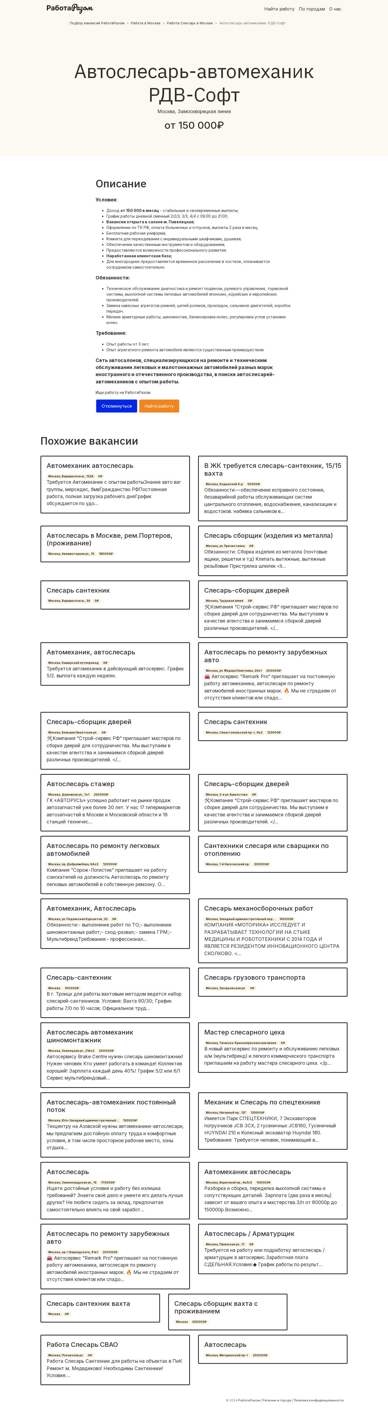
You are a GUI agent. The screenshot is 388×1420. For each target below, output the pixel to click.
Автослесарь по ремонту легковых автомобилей (103, 849)
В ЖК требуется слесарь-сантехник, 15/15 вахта (272, 469)
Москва (54, 988)
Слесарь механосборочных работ (258, 908)
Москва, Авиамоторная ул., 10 (71, 554)
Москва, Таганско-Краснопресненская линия (241, 1043)
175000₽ (108, 1182)
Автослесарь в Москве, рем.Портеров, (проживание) (109, 539)
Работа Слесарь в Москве (190, 23)
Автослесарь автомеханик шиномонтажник (90, 1036)
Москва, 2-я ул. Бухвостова (226, 794)
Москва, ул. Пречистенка (225, 546)
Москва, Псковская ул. (65, 1355)
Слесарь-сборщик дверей (246, 590)
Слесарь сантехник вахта (88, 1303)
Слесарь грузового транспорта (254, 977)
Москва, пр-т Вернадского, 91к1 (73, 1252)
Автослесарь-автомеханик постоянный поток (111, 1106)
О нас (335, 9)
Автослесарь (68, 1172)
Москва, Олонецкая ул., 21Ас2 (71, 1051)
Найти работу (279, 9)
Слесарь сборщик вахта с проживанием (216, 1307)
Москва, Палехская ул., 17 (225, 1244)
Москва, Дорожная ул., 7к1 (68, 794)
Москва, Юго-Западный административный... (83, 1120)
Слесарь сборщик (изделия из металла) (268, 535)
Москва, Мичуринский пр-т (227, 1355)
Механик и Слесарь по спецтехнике (262, 1102)
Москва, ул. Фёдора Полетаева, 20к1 (234, 670)
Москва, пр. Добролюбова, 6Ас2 (73, 864)
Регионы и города (276, 1400)
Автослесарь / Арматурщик (249, 1234)
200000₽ (273, 670)
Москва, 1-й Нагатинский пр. (228, 864)
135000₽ (257, 1112)
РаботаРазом (137, 392)
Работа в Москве (146, 23)
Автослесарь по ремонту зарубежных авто (265, 656)
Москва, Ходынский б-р (224, 484)
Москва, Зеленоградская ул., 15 (72, 1182)
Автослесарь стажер (81, 784)
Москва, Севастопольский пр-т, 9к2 (234, 732)
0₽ (100, 476)
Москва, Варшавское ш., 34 (69, 601)
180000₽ (106, 554)
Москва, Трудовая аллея (224, 601)
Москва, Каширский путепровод (73, 663)
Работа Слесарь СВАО (82, 1344)
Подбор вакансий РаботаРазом (97, 23)
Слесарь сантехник (78, 590)
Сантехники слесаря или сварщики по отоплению (266, 849)
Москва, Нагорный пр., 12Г (226, 1112)
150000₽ (286, 919)
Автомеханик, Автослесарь (91, 908)
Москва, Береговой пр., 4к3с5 (229, 1182)
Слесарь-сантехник (79, 977)
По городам (312, 9)
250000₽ (101, 794)
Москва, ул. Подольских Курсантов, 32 (78, 919)
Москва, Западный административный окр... (240, 919)
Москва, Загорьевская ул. (225, 988)
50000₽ (253, 484)
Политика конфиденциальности (319, 1400)
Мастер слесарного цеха (244, 1032)
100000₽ (72, 988)
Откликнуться (117, 406)
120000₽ (110, 864)
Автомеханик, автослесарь (91, 652)
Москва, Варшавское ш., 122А (70, 476)
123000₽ (274, 732)
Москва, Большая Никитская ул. (72, 732)
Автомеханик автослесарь (90, 465)
